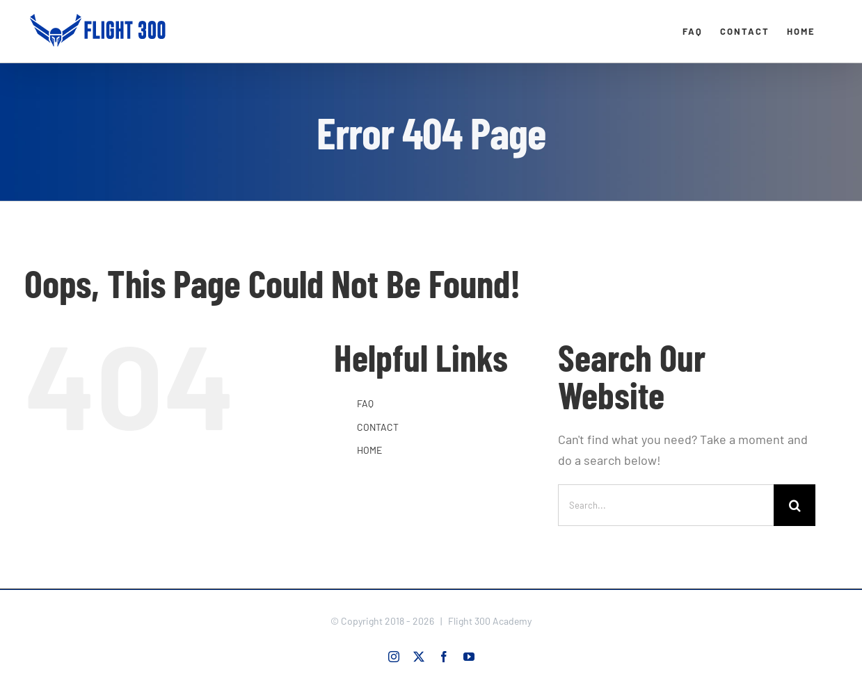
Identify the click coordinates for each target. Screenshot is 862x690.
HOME (369, 450)
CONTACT (378, 427)
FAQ (365, 403)
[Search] (794, 505)
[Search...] (666, 505)
